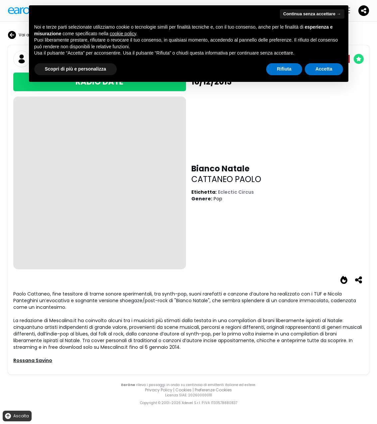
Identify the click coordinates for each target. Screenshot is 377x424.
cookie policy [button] (123, 33)
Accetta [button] (323, 69)
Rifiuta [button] (284, 69)
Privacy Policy (158, 390)
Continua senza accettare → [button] (312, 13)
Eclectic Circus (236, 192)
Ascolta (16, 416)
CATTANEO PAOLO (226, 179)
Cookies (183, 390)
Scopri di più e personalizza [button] (75, 69)
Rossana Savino (32, 360)
